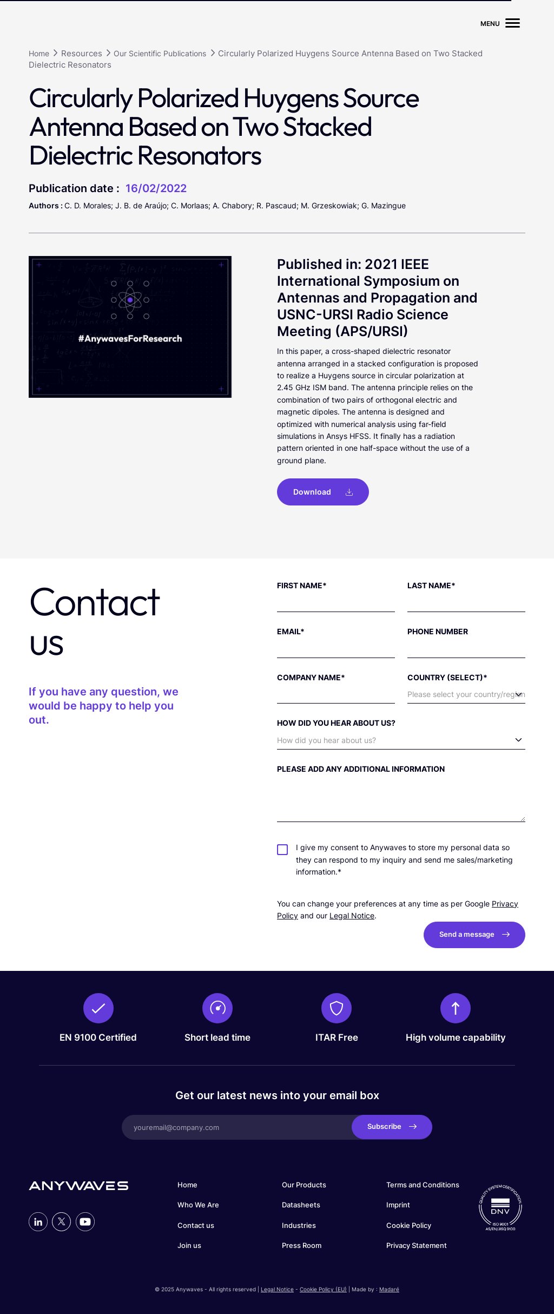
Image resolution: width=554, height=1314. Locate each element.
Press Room (301, 1245)
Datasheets (301, 1204)
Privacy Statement (416, 1245)
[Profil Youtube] (85, 1220)
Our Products (304, 1183)
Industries (299, 1224)
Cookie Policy (408, 1224)
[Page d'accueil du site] (78, 23)
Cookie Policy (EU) (323, 1288)
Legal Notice (351, 913)
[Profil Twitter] (61, 1220)
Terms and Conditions (422, 1183)
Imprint (398, 1204)
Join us (189, 1245)
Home (187, 1183)
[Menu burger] (512, 24)
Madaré (389, 1288)
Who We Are (198, 1204)
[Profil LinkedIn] (38, 1220)
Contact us (195, 1224)
